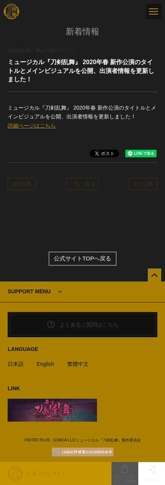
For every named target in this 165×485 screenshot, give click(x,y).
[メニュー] (153, 11)
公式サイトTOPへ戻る (83, 258)
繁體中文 (78, 364)
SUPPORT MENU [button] (29, 291)
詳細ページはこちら (32, 126)
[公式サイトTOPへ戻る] (154, 275)
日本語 (16, 364)
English (45, 364)
